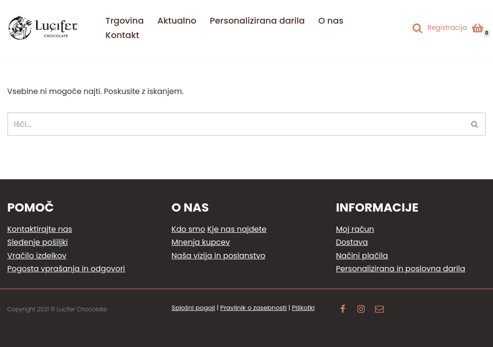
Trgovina (124, 20)
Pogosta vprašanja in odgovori (66, 268)
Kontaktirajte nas (39, 229)
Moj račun (355, 229)
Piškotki (303, 307)
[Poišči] (417, 28)
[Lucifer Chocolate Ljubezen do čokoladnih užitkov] (43, 27)
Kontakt (122, 35)
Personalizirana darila (257, 20)
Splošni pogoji (193, 307)
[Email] (379, 310)
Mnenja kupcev (200, 242)
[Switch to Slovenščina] (401, 21)
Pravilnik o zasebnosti (253, 307)
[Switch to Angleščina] (401, 34)
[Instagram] (361, 310)
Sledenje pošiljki (37, 242)
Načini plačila (362, 255)
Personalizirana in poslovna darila (401, 268)
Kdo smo (188, 229)
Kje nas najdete (237, 229)
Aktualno (176, 20)
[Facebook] (343, 310)
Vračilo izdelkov (36, 255)
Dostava (352, 242)
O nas (330, 20)
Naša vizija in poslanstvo (218, 255)
